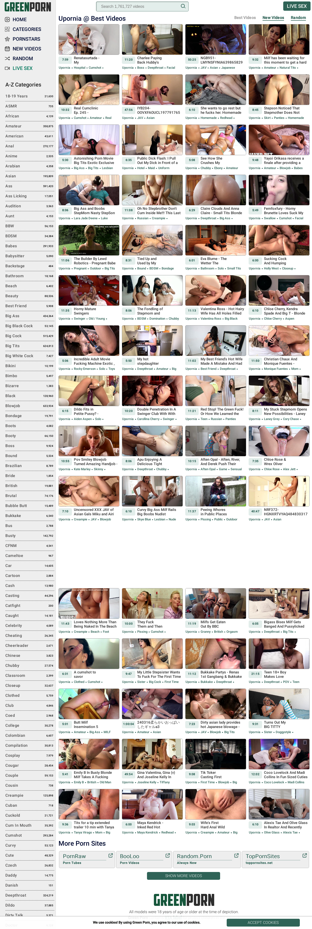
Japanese (228, 67)
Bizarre (29, 386)
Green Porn (184, 900)
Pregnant (80, 268)
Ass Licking (29, 196)
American (29, 136)
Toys (111, 369)
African (29, 116)
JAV (203, 67)
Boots (29, 426)
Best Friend (208, 369)
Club (29, 706)
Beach (95, 631)
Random (298, 17)
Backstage (29, 266)
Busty (29, 536)
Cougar (29, 765)
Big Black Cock (29, 326)
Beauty (29, 296)
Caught (29, 616)
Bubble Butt (29, 506)
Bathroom (207, 268)
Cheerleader (29, 646)
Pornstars (26, 39)
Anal (29, 146)
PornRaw (84, 859)
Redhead (226, 118)
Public (219, 519)
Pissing (206, 519)
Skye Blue (144, 519)
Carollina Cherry (148, 419)
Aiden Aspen (82, 419)
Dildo (29, 905)
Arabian (29, 166)
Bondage (167, 268)
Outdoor (95, 268)
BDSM (154, 268)
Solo (220, 268)
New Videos (273, 17)
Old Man (105, 782)
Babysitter (29, 256)
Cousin (29, 785)
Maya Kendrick (147, 832)
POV (286, 682)
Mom (295, 369)
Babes (298, 168)
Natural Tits (288, 67)
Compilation (29, 745)
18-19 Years (29, 96)
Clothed (79, 682)
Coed (29, 715)
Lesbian (107, 168)
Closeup (287, 268)
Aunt (29, 216)
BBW (29, 226)
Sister (141, 682)
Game (223, 469)
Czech (29, 865)
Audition (29, 206)
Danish (29, 885)
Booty (29, 436)
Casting (29, 596)
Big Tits (93, 168)
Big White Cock (29, 356)
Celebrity (29, 626)
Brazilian (29, 466)
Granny (205, 631)
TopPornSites (273, 859)
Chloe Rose (271, 469)
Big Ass (79, 168)
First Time (171, 682)
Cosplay (29, 755)
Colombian (29, 735)
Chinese (29, 656)
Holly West (271, 268)
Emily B (79, 782)
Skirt (267, 118)
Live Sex (297, 6)
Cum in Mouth (29, 825)
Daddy (29, 875)
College (29, 725)
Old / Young (97, 318)
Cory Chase (291, 419)
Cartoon (29, 576)
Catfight (29, 606)
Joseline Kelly (146, 782)
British (218, 631)
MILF (107, 732)
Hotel (140, 168)
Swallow (269, 218)
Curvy (29, 845)
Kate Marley (82, 469)
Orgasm (232, 631)
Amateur (270, 67)
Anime (29, 156)
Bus (29, 526)
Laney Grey (271, 419)
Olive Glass (271, 832)
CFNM (29, 546)
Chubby (206, 168)
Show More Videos (183, 875)
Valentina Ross (211, 318)
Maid (151, 168)
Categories (27, 29)
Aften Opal (208, 469)
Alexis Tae (290, 832)
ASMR (29, 106)
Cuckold (29, 815)
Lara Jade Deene (85, 218)
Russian (142, 218)
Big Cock (155, 682)
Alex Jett (289, 469)
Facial (170, 67)
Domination (157, 318)
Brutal (29, 496)
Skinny (98, 469)
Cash (29, 586)
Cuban (29, 805)
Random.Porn (204, 859)
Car (29, 566)
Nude (172, 519)
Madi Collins (295, 782)
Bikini (29, 366)
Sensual (236, 469)
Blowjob (285, 168)
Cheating (29, 636)
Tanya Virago (83, 832)
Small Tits (233, 268)
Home (20, 19)
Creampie (158, 218)
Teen (204, 419)
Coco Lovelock (274, 782)
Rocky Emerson (84, 369)
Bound (141, 268)
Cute (29, 855)
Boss (140, 67)
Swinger (79, 318)
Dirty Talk (29, 915)
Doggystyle (283, 732)
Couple (29, 775)
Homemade (208, 118)
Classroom (29, 676)
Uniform (163, 168)
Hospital (79, 67)
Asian (214, 67)
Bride (29, 476)
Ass (29, 186)
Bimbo (29, 376)
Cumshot (95, 67)
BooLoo (141, 859)
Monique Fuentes (276, 369)
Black (29, 396)
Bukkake (207, 682)
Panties (279, 118)
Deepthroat (155, 67)
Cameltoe (29, 556)
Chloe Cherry (273, 318)
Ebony (218, 168)
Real (108, 118)
